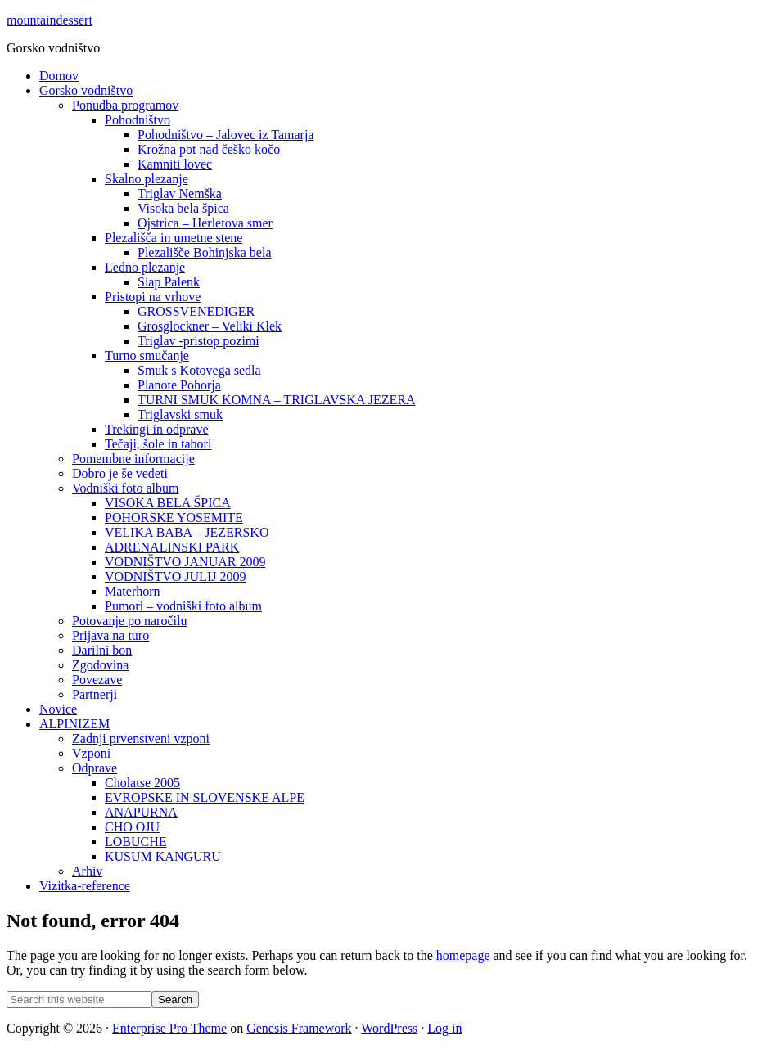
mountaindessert (49, 20)
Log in (444, 1028)
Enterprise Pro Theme (169, 1028)
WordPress (389, 1028)
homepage (463, 955)
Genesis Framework (298, 1028)
